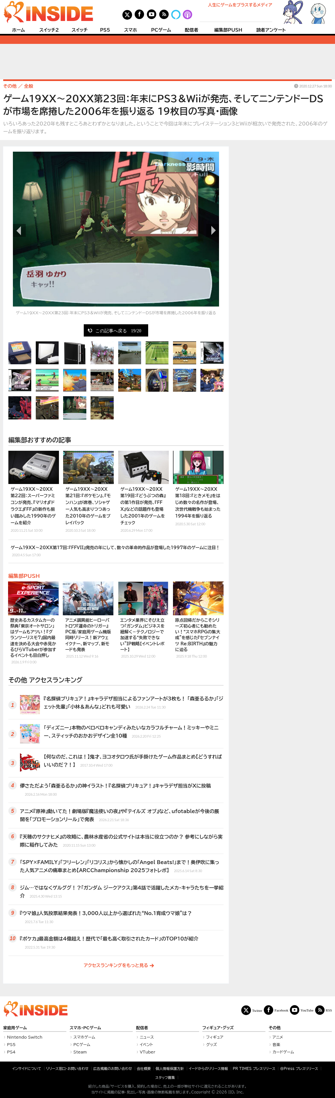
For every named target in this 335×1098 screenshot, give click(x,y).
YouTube (307, 1010)
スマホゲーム (84, 1037)
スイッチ (80, 30)
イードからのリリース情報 (208, 1068)
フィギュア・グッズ (218, 1028)
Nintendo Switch (25, 1037)
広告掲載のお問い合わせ (112, 1068)
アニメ (278, 1037)
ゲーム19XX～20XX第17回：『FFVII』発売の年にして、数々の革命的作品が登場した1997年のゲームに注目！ (115, 552)
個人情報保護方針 (170, 1068)
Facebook (281, 1010)
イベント (146, 1044)
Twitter (257, 1010)
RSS (329, 1010)
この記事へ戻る (118, 330)
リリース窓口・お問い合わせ (67, 1068)
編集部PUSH (228, 30)
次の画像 (212, 230)
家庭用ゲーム (15, 1028)
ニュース (147, 1037)
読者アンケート (271, 30)
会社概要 (144, 1068)
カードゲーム (283, 1052)
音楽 (276, 1044)
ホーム (18, 30)
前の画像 (19, 230)
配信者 (191, 30)
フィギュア (215, 1037)
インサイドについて (26, 1068)
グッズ (211, 1044)
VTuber (147, 1052)
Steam (80, 1052)
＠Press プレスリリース (299, 1068)
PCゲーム (161, 30)
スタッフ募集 (165, 1077)
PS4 (11, 1052)
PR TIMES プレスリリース (254, 1068)
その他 (275, 1028)
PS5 (105, 30)
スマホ (130, 30)
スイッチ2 (49, 30)
